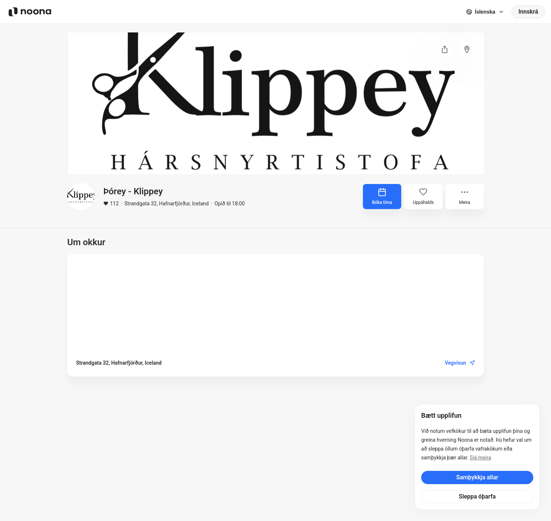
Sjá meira (480, 458)
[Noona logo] (30, 11)
